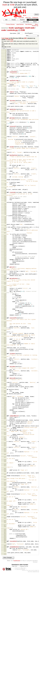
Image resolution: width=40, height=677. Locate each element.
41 (5, 130)
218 (5, 518)
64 (5, 180)
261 (5, 633)
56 (5, 164)
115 (5, 295)
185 (5, 443)
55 (5, 162)
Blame (36, 24)
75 (5, 206)
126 (5, 316)
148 (5, 361)
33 (5, 113)
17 (5, 79)
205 (5, 487)
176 (5, 425)
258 (5, 626)
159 (5, 382)
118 (5, 300)
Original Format (24, 671)
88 (5, 238)
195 (5, 468)
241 (5, 579)
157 (5, 378)
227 (5, 540)
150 (5, 365)
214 (5, 507)
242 (5, 581)
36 (5, 120)
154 (5, 372)
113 (5, 291)
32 (5, 111)
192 (5, 460)
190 (5, 453)
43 (5, 136)
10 (5, 65)
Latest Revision (20, 24)
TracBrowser (16, 665)
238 (5, 572)
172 (5, 415)
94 (5, 250)
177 (5, 427)
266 (5, 641)
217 (5, 516)
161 (5, 390)
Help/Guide (21, 17)
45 (5, 140)
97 (5, 255)
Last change (5, 38)
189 (5, 451)
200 (5, 477)
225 (5, 534)
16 (5, 77)
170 (5, 412)
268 (5, 644)
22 (5, 91)
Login (15, 17)
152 (5, 368)
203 (5, 483)
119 (5, 302)
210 (5, 497)
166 (5, 401)
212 (5, 500)
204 (5, 485)
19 (5, 84)
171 (5, 413)
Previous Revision (10, 24)
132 (5, 329)
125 (5, 312)
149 (5, 363)
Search (35, 21)
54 (5, 160)
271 (5, 651)
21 (5, 87)
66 (5, 185)
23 (5, 94)
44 (5, 139)
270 (5, 649)
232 (5, 554)
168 (5, 406)
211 (5, 499)
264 (5, 638)
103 (5, 273)
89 (5, 239)
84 (5, 229)
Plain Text (14, 671)
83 (5, 227)
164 (5, 397)
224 (5, 532)
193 (5, 462)
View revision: (13, 33)
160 (5, 387)
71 (5, 196)
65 (5, 183)
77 (5, 212)
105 (5, 276)
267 (5, 643)
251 (5, 606)
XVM (12, 5)
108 (5, 282)
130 (5, 324)
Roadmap (22, 19)
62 (5, 177)
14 (5, 74)
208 (5, 492)
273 (5, 655)
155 (5, 373)
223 (5, 530)
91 (5, 243)
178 (5, 429)
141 (5, 348)
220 (5, 523)
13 (5, 72)
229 (5, 546)
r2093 (11, 41)
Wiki (6, 19)
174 (5, 420)
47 (5, 144)
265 (5, 639)
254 (5, 615)
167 (5, 403)
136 (5, 338)
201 (5, 479)
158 (5, 380)
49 (5, 148)
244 (5, 587)
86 (5, 234)
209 (5, 493)
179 (5, 430)
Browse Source (32, 19)
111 (5, 287)
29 (5, 106)
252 (5, 608)
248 (5, 598)
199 (5, 476)
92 (5, 245)
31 (5, 109)
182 (5, 437)
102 (5, 269)
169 (5, 410)
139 (5, 345)
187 (5, 446)
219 (5, 520)
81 (5, 222)
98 (5, 257)
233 (5, 556)
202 (5, 481)
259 (5, 629)
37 (5, 122)
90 (5, 241)
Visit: (27, 35)
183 (5, 439)
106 (5, 278)
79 (5, 218)
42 (5, 132)
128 (5, 321)
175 (5, 423)
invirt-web (29, 28)
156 (5, 377)
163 (5, 396)
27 (5, 101)
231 (5, 551)
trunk (11, 28)
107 (5, 280)
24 (5, 96)
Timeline (14, 19)
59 (5, 170)
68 (5, 189)
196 (5, 470)
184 (5, 441)
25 (5, 98)
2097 (25, 38)
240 (5, 575)
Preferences (35, 17)
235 (5, 561)
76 (5, 210)
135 (5, 336)
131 (5, 326)
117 (5, 298)
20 (5, 85)
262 (5, 634)
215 (5, 511)
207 (5, 490)
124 (5, 310)
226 (5, 537)
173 (5, 417)
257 (5, 624)
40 (5, 129)
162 (5, 392)
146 (5, 358)
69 (5, 192)
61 (5, 175)
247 (5, 596)
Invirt (4, 5)
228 (5, 544)
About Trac (28, 17)
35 (5, 118)
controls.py (12, 30)
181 (5, 434)
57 (5, 165)
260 (5, 631)
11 (5, 67)
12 (5, 69)
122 (5, 307)
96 (5, 254)
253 (5, 612)
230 (5, 549)
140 (5, 347)
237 (5, 568)
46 (5, 142)
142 (5, 350)
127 (5, 318)
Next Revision (28, 24)
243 (5, 584)
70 (5, 194)
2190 (22, 30)
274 (5, 658)
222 (5, 527)
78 (5, 215)
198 (5, 474)
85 (5, 231)
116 (5, 296)
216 (5, 513)
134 (5, 334)
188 (5, 448)
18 (5, 81)
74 (5, 203)
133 (5, 331)
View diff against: (32, 33)
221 (5, 525)
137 (5, 340)
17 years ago (9, 39)
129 (5, 323)
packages (19, 28)
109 (5, 284)
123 (5, 309)
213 (5, 504)
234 (5, 558)
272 (5, 653)
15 (5, 76)
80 (5, 220)
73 (5, 201)
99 (5, 261)
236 (5, 565)
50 (5, 149)
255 (5, 619)
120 (5, 304)
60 (5, 174)
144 (5, 354)
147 (5, 359)
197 (5, 472)
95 (5, 252)
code (3, 30)
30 (5, 108)
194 (5, 465)
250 (5, 603)
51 (5, 151)
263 (5, 636)
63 (5, 179)
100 (5, 264)
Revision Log (35, 25)
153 (5, 370)
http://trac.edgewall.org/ (33, 676)
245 (5, 591)
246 (5, 593)
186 (5, 444)
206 (5, 488)
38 (5, 125)
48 (5, 146)
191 (5, 456)
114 (5, 293)
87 (5, 236)
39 (5, 127)
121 (5, 305)
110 (5, 285)
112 (5, 289)
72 (5, 199)
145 (5, 356)
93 (5, 247)
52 (5, 155)
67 (5, 187)
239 (5, 573)
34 (5, 115)
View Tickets (26, 21)
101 (5, 266)
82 (5, 225)
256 (5, 620)
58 (5, 167)
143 (5, 352)
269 (5, 648)
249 (5, 601)
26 (5, 99)
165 (5, 399)
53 (5, 158)
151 (5, 367)
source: (4, 28)
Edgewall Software (20, 674)
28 (5, 103)
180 (5, 432)
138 (5, 343)
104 (5, 275)
